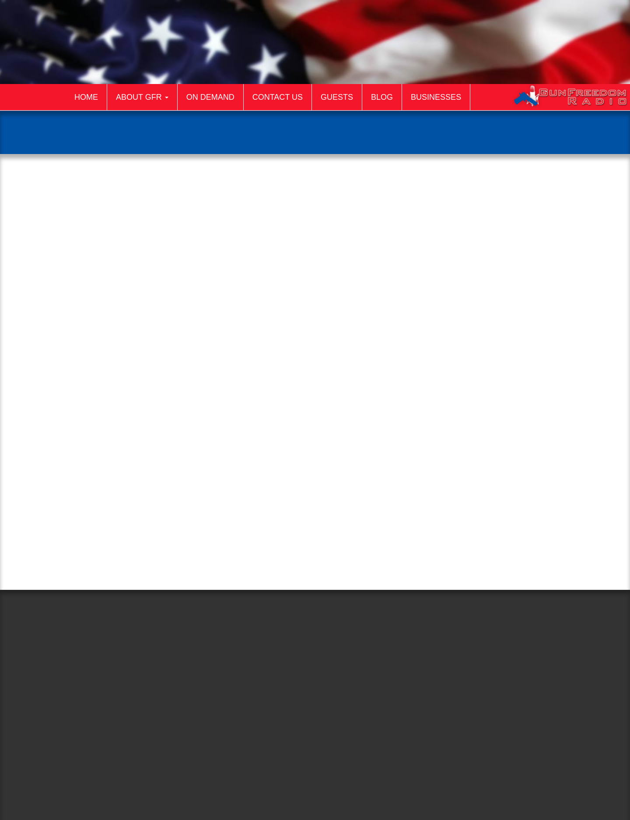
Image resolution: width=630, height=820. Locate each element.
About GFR (142, 97)
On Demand (210, 97)
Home (86, 97)
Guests (337, 97)
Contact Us (277, 97)
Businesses (436, 97)
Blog (382, 97)
